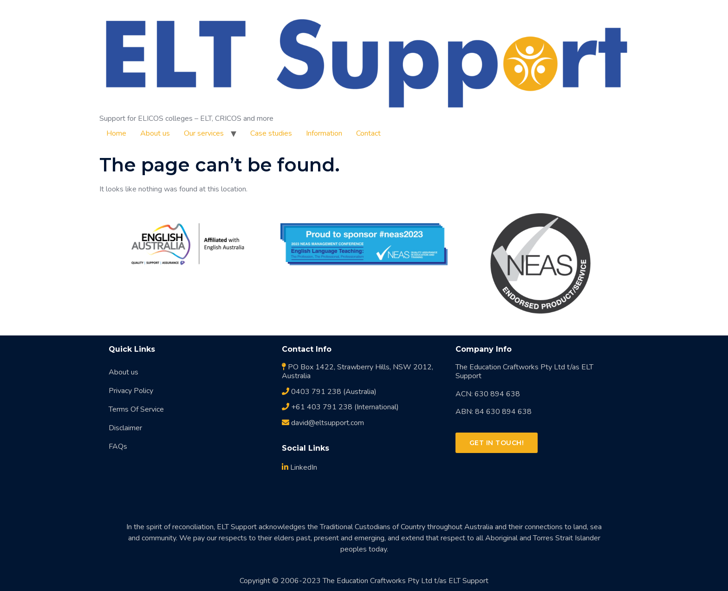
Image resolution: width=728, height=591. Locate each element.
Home (116, 133)
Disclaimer (125, 428)
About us (155, 133)
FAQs (118, 446)
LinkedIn (299, 467)
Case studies (271, 133)
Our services (204, 133)
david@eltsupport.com (323, 423)
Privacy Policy (131, 391)
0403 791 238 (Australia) (329, 392)
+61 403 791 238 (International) (340, 407)
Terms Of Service (136, 409)
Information (324, 133)
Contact (368, 133)
